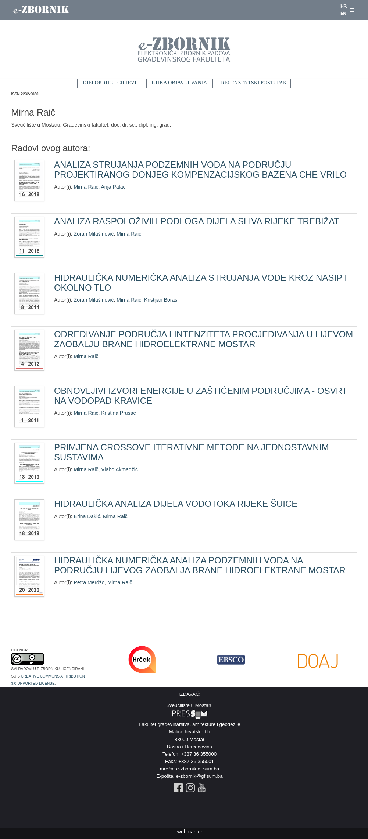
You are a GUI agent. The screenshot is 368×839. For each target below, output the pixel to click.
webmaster (189, 832)
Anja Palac (113, 187)
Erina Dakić (87, 516)
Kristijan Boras (160, 300)
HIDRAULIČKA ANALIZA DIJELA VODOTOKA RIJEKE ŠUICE (175, 504)
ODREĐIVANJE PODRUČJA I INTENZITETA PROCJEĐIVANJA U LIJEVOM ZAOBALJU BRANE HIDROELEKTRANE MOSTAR (203, 339)
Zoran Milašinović (94, 234)
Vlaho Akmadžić (119, 469)
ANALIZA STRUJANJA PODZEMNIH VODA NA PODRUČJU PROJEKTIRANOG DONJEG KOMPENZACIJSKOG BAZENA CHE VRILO (200, 169)
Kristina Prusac (118, 413)
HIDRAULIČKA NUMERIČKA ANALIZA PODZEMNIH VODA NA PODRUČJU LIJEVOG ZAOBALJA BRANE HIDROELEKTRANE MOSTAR (200, 565)
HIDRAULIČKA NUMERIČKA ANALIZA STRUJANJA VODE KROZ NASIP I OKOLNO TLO (200, 282)
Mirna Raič (86, 187)
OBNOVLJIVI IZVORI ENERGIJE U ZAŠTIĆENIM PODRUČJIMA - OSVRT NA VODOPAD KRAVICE (200, 395)
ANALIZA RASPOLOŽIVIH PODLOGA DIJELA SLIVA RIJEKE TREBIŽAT (196, 221)
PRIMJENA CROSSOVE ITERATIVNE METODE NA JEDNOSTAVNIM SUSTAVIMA (191, 452)
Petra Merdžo (89, 582)
